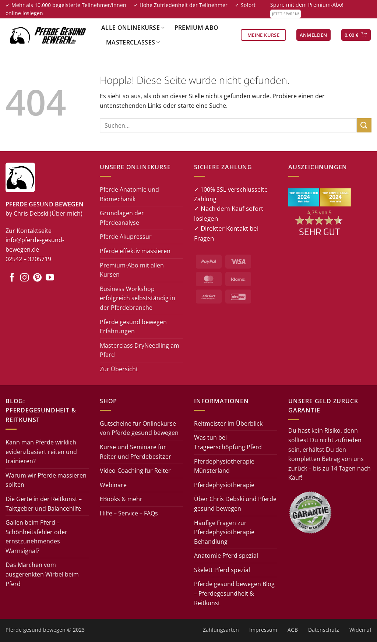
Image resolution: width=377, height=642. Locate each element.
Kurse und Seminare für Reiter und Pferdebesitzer (135, 452)
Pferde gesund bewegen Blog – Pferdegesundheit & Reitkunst (234, 593)
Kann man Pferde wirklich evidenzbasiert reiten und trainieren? (41, 451)
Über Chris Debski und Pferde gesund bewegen (235, 503)
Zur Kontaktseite (29, 231)
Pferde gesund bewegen (36, 629)
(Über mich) (66, 213)
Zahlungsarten (221, 629)
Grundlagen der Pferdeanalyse (122, 218)
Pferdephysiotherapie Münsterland (224, 466)
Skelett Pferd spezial (222, 570)
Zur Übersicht (119, 369)
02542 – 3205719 (28, 259)
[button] (313, 35)
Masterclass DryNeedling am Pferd (139, 350)
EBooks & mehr (121, 499)
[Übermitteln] (364, 125)
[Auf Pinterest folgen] (37, 278)
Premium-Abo (197, 28)
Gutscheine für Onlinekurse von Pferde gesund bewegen (139, 428)
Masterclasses (133, 42)
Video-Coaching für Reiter (135, 471)
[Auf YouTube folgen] (50, 278)
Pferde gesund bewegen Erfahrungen (133, 327)
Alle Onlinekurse (133, 28)
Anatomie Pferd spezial (226, 555)
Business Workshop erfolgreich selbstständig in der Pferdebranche (137, 298)
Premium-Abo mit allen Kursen (132, 270)
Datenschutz (323, 629)
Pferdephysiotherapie (224, 485)
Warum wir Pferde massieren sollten (46, 480)
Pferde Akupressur (126, 237)
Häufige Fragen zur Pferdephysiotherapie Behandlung (224, 532)
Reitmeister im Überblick (228, 423)
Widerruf (360, 629)
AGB (293, 629)
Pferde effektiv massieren (135, 251)
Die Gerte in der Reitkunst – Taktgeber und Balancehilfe (44, 503)
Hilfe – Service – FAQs (129, 513)
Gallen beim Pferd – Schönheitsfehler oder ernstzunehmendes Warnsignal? (36, 536)
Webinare (113, 485)
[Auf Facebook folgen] (12, 278)
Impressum (263, 629)
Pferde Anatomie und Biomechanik (129, 194)
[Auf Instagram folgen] (24, 278)
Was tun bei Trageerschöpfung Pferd (228, 442)
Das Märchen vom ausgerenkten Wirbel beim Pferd (42, 574)
